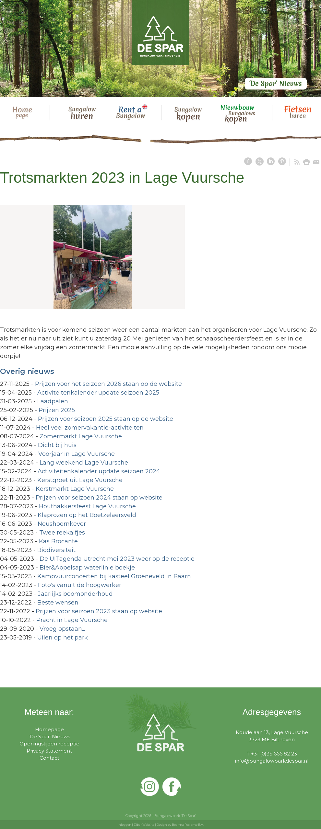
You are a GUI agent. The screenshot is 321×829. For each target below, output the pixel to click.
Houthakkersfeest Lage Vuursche (87, 506)
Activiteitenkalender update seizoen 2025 (98, 392)
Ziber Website (144, 824)
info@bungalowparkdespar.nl (271, 761)
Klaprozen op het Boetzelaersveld (87, 515)
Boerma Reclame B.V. (188, 824)
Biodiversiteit (56, 550)
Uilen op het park (62, 637)
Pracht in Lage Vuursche (72, 620)
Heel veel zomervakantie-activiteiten (90, 427)
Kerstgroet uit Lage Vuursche (80, 480)
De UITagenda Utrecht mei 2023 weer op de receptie (117, 558)
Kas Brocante (58, 541)
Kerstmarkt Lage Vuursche (75, 488)
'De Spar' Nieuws (49, 736)
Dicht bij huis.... (59, 445)
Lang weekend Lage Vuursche (84, 462)
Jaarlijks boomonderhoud (75, 593)
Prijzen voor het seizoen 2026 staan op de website (108, 383)
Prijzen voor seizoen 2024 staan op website (99, 497)
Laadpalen (52, 401)
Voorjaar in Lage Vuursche (76, 453)
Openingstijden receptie (49, 744)
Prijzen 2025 (57, 410)
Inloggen (124, 824)
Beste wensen (57, 602)
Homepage (49, 729)
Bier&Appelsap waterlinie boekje (87, 567)
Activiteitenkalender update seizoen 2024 (99, 471)
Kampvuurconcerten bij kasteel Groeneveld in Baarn (114, 576)
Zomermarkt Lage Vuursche (81, 436)
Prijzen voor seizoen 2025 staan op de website (105, 418)
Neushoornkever (62, 523)
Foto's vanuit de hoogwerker (79, 585)
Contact (49, 758)
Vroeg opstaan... (62, 628)
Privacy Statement (49, 751)
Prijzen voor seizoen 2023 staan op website (99, 611)
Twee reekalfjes (62, 532)
